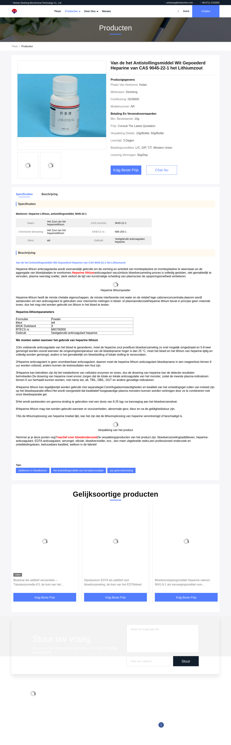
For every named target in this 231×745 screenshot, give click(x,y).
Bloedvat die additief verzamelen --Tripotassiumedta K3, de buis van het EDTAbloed (37, 583)
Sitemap (64, 722)
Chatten (205, 11)
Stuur (186, 661)
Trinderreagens (108, 722)
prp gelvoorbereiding (121, 470)
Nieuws (106, 11)
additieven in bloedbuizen (32, 470)
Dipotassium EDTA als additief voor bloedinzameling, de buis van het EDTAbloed (112, 582)
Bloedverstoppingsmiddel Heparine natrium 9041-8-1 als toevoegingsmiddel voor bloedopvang (182, 583)
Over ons (91, 11)
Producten (72, 11)
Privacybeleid (67, 729)
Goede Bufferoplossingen (114, 708)
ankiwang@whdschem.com (179, 2)
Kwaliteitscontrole (70, 708)
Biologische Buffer (110, 729)
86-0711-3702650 (210, 2)
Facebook (161, 725)
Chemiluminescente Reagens (116, 702)
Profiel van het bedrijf (72, 695)
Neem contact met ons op (74, 715)
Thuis (57, 11)
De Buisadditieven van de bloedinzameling (123, 695)
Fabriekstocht (67, 702)
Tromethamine (108, 715)
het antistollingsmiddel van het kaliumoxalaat (78, 470)
